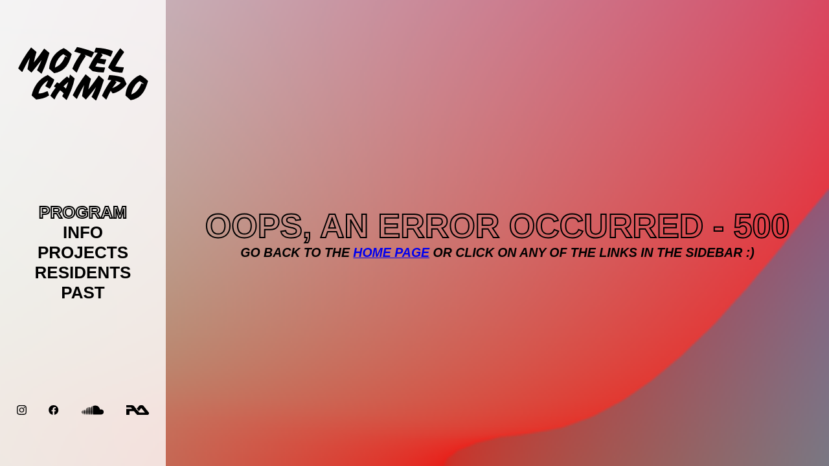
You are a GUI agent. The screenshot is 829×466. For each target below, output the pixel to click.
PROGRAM (83, 212)
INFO (83, 232)
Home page (391, 252)
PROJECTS (83, 252)
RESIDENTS (83, 272)
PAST (82, 292)
